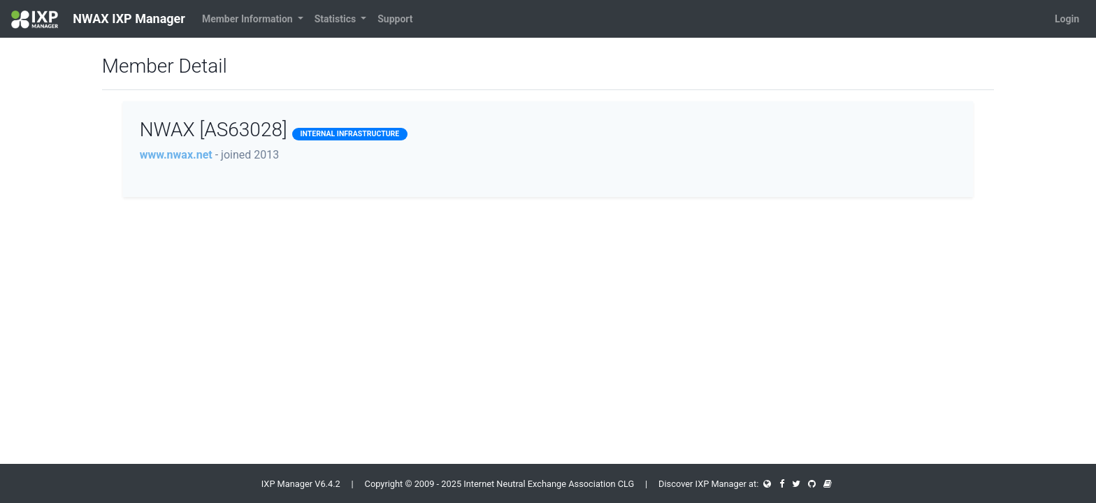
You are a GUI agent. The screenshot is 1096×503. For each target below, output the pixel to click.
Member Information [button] (248, 18)
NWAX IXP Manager (98, 19)
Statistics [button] (337, 18)
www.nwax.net (176, 154)
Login (1067, 18)
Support (394, 18)
